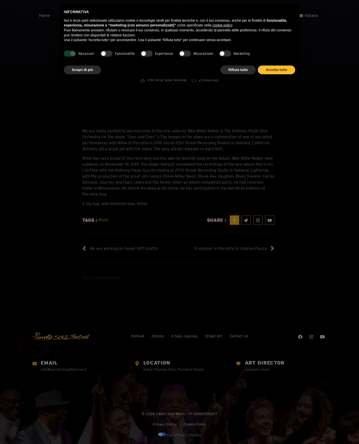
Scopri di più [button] (82, 70)
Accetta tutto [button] (276, 70)
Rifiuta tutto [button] (238, 70)
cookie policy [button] (222, 25)
